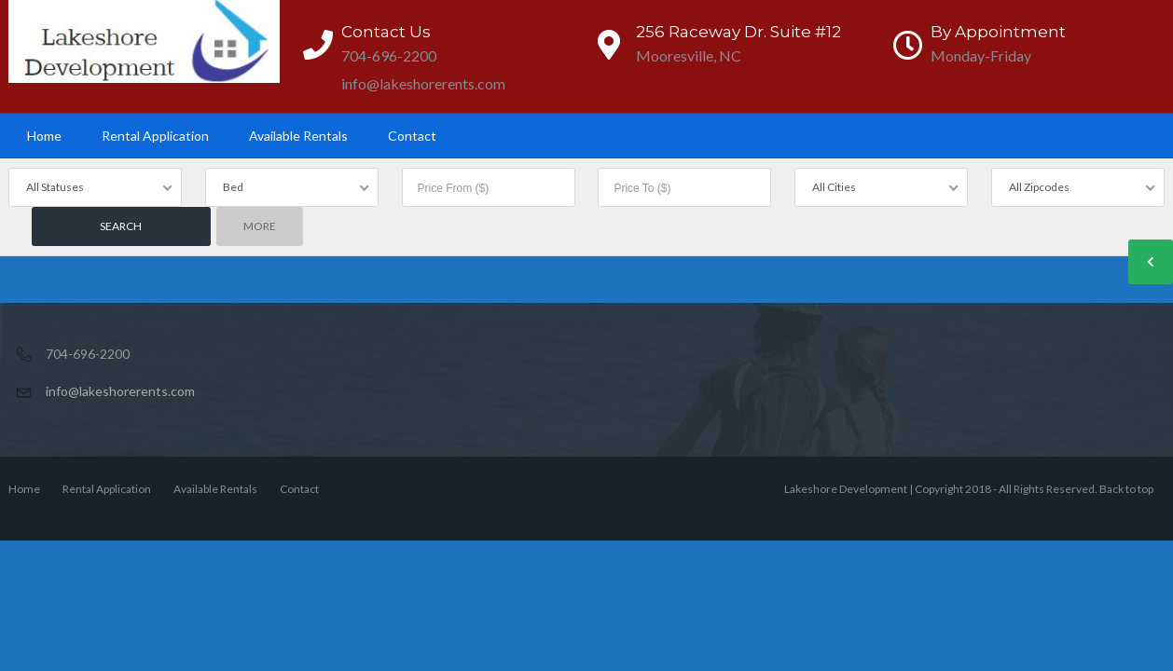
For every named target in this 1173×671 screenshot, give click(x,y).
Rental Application (155, 136)
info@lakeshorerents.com (120, 391)
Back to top (1126, 489)
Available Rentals (298, 136)
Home (44, 136)
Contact (412, 136)
